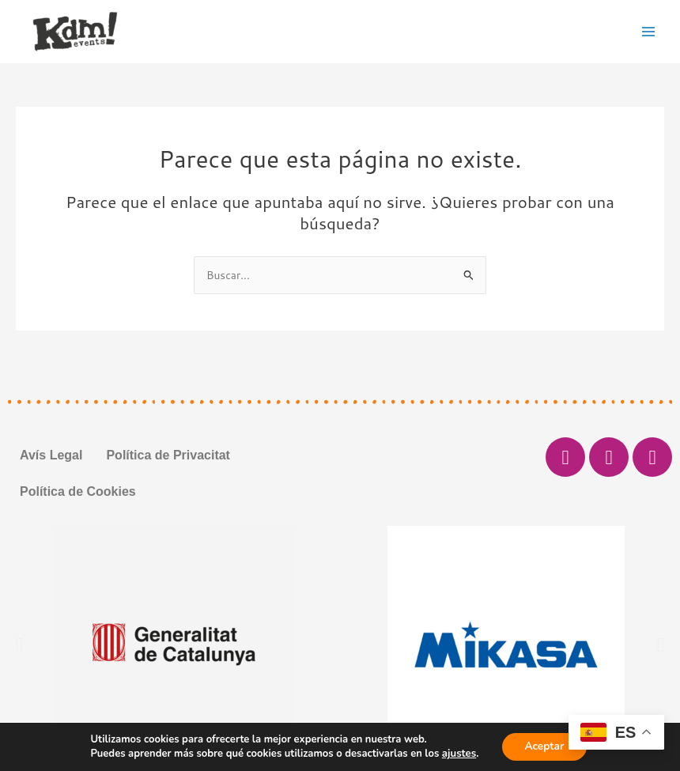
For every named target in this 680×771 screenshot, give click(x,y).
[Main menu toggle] (649, 31)
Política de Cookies (78, 491)
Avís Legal (51, 455)
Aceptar (543, 746)
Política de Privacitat (168, 455)
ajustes (457, 753)
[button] (19, 645)
